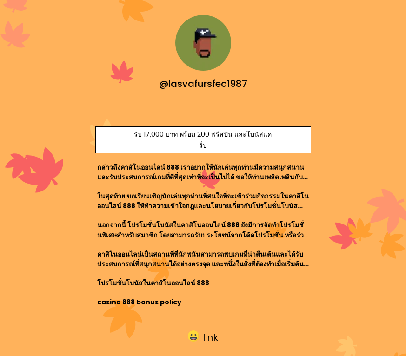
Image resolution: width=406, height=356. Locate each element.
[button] (203, 336)
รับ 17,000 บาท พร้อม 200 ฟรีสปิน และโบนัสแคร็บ (203, 140)
